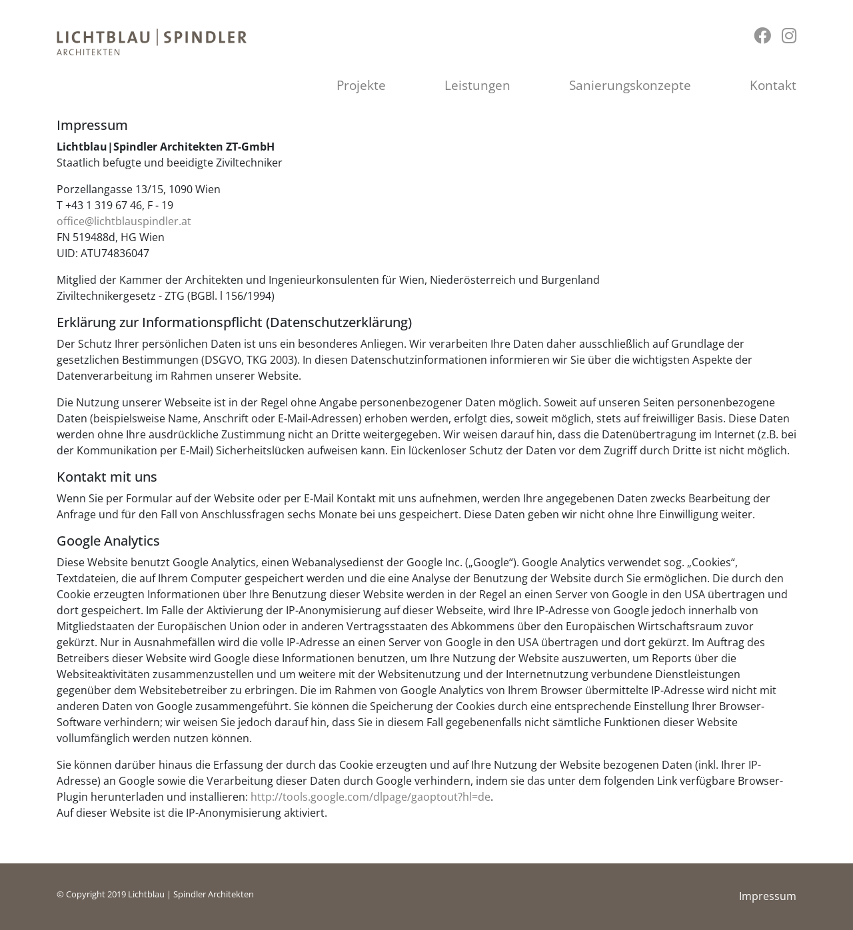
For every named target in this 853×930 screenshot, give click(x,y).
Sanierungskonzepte (630, 85)
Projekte (361, 85)
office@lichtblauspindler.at (124, 221)
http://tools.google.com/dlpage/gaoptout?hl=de (370, 796)
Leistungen (477, 85)
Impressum (767, 896)
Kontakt (773, 85)
